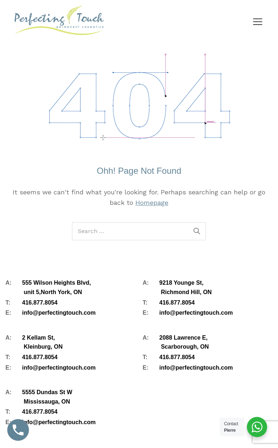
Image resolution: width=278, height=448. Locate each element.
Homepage (151, 202)
